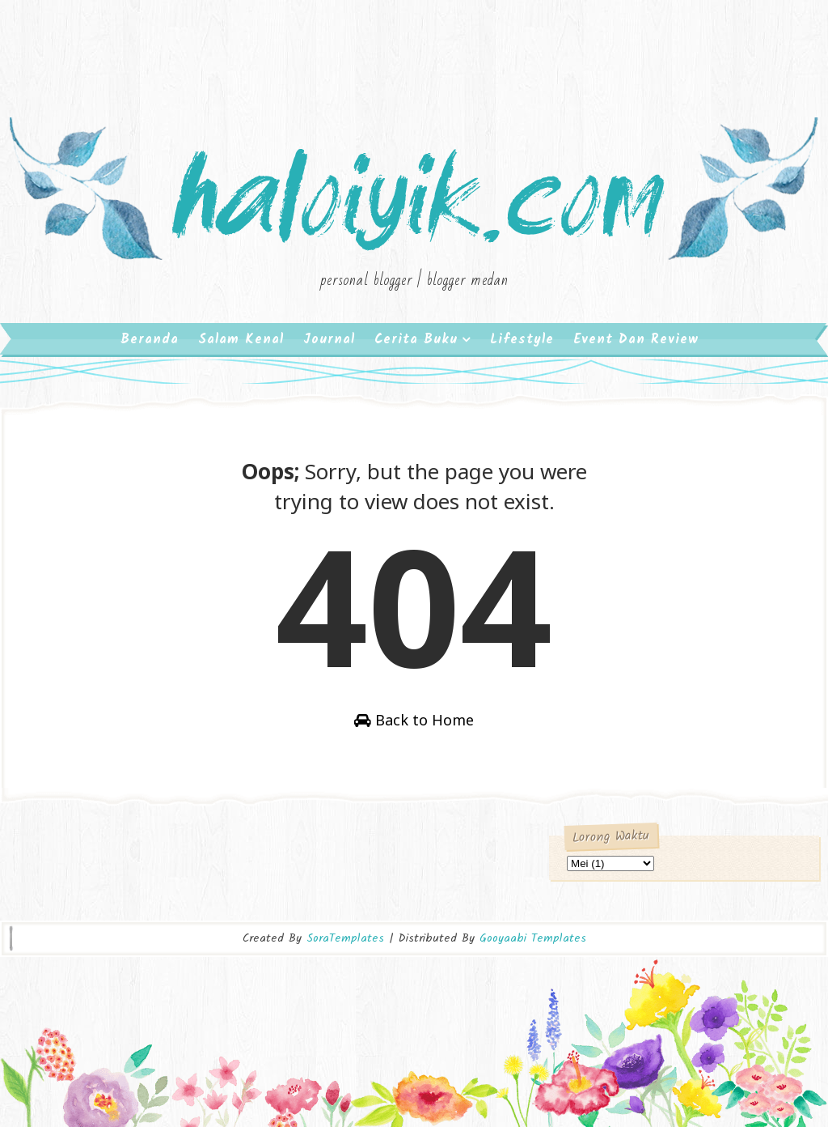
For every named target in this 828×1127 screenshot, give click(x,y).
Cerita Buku (416, 340)
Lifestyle (522, 340)
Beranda (149, 340)
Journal (329, 340)
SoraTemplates (345, 938)
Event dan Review (636, 340)
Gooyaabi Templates (532, 938)
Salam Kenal (241, 340)
